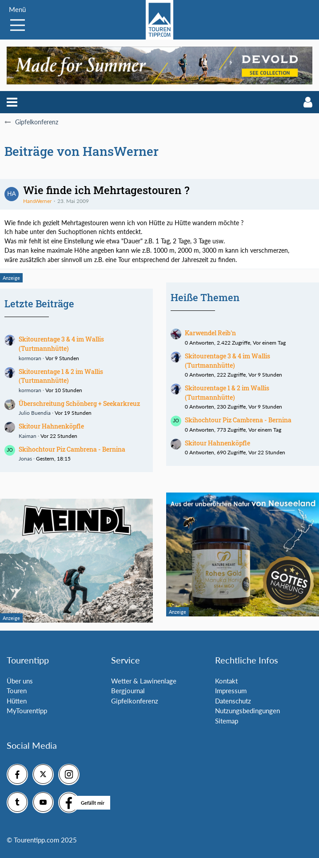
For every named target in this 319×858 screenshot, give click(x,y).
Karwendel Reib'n (210, 333)
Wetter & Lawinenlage (143, 681)
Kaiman (27, 436)
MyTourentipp (27, 711)
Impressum (231, 691)
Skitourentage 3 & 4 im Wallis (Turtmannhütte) (61, 344)
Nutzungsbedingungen (247, 711)
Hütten (17, 701)
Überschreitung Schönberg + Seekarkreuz (79, 403)
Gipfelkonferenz (134, 701)
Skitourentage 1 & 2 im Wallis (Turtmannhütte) (61, 376)
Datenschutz (233, 701)
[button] (12, 102)
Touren (17, 691)
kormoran (30, 358)
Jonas (25, 458)
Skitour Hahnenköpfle (51, 426)
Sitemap (226, 721)
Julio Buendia (35, 412)
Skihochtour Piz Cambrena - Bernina (72, 449)
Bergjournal (128, 691)
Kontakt (226, 681)
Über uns (20, 681)
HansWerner (37, 201)
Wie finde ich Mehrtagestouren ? (106, 190)
